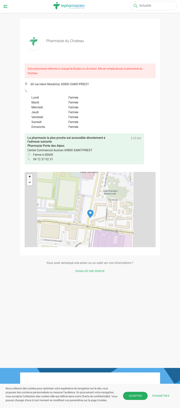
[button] (90, 214)
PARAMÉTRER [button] (160, 395)
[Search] (153, 5)
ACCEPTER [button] (135, 395)
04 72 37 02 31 (43, 159)
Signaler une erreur (90, 271)
